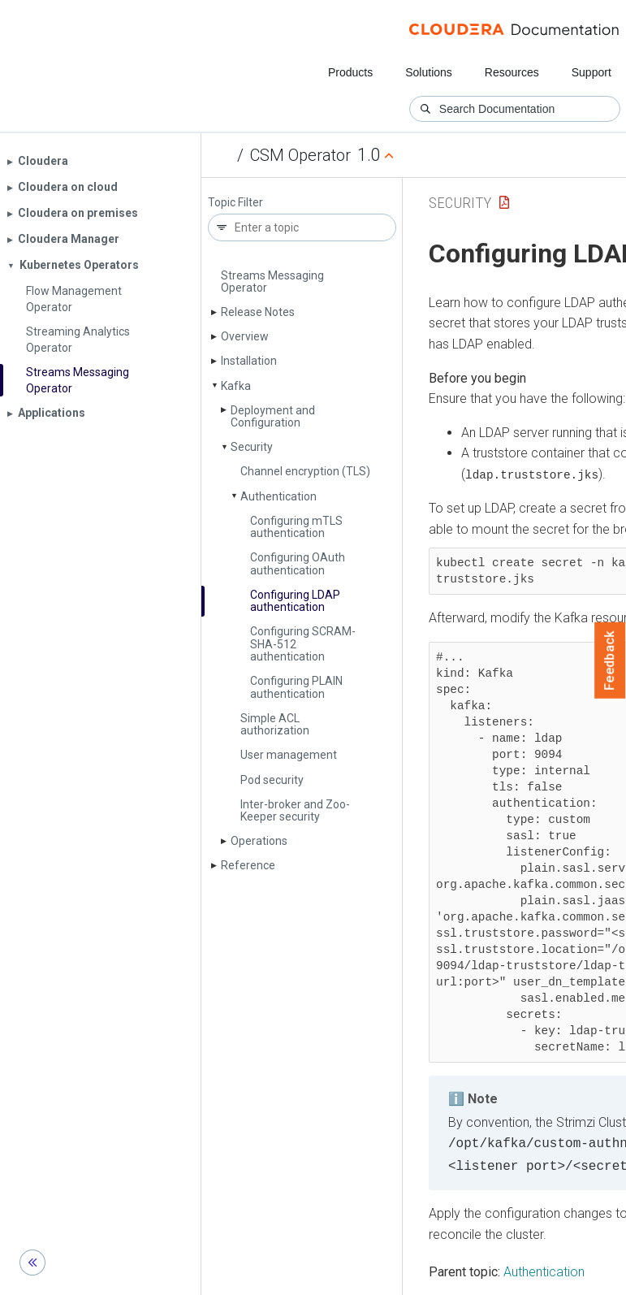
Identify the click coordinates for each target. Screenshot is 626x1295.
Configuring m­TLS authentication (296, 526)
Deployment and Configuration (273, 416)
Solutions (428, 72)
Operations (259, 840)
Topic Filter (235, 203)
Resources (512, 72)
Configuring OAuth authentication (297, 563)
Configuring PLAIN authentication (296, 686)
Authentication (278, 496)
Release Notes (258, 311)
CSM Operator (300, 155)
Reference (248, 865)
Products (350, 72)
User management (288, 754)
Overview (245, 336)
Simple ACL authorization (274, 724)
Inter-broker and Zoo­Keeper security (295, 810)
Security (252, 446)
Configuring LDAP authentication (295, 600)
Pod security (272, 779)
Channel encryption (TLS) (305, 471)
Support (591, 72)
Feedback (610, 660)
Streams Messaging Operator (272, 281)
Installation (249, 360)
